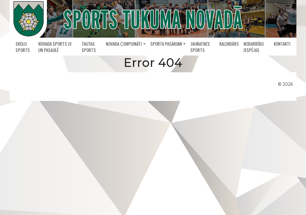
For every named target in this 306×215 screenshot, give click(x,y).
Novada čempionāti (124, 43)
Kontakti (282, 43)
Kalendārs (229, 43)
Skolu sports (23, 46)
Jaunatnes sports (200, 46)
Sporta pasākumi (166, 43)
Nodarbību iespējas (254, 46)
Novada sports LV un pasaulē (55, 46)
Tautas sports (89, 46)
